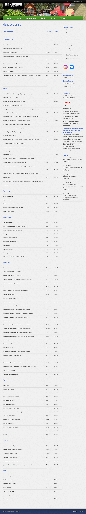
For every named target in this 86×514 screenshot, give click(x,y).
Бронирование (31, 18)
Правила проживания (71, 45)
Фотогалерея (69, 39)
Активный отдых (70, 51)
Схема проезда (70, 58)
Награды (68, 48)
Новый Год (68, 32)
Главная (8, 18)
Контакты (68, 29)
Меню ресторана (70, 36)
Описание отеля (70, 42)
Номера (18, 18)
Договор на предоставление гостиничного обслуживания (73, 54)
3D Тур (62, 18)
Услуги (53, 18)
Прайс (43, 18)
